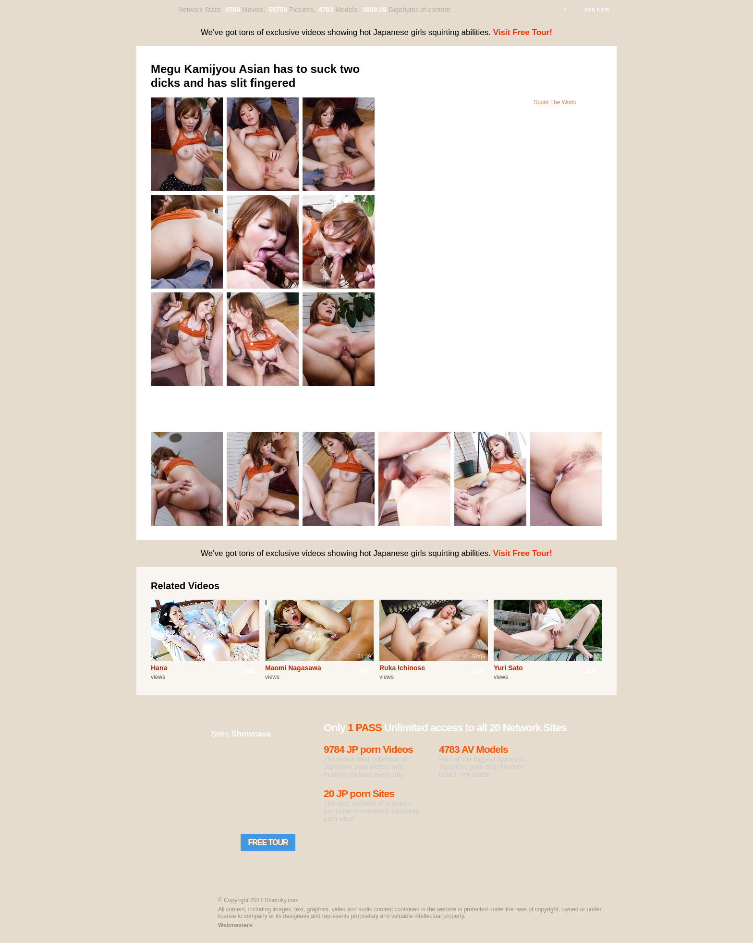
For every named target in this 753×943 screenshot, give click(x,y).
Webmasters (235, 925)
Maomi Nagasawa (293, 668)
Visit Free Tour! (522, 32)
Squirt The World (555, 102)
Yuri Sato (508, 668)
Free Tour (268, 842)
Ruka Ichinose (402, 668)
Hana (159, 668)
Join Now (596, 9)
